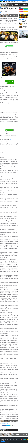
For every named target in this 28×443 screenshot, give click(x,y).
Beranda (1, 7)
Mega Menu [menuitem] (12, 1)
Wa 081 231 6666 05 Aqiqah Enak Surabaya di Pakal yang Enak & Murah (25, 24)
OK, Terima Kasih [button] (2, 441)
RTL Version (7, 0)
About (2, 0)
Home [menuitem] (6, 1)
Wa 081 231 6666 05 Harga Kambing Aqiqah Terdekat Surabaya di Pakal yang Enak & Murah (25, 27)
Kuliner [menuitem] (15, 1)
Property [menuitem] (9, 1)
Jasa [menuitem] (17, 1)
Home (0, 0)
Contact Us (4, 0)
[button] (26, 1)
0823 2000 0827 (2, 440)
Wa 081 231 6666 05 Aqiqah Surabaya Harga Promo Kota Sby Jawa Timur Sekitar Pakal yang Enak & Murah (23, 21)
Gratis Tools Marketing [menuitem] (23, 1)
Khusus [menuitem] (19, 1)
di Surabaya (11, 139)
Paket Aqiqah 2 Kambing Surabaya (5, 7)
